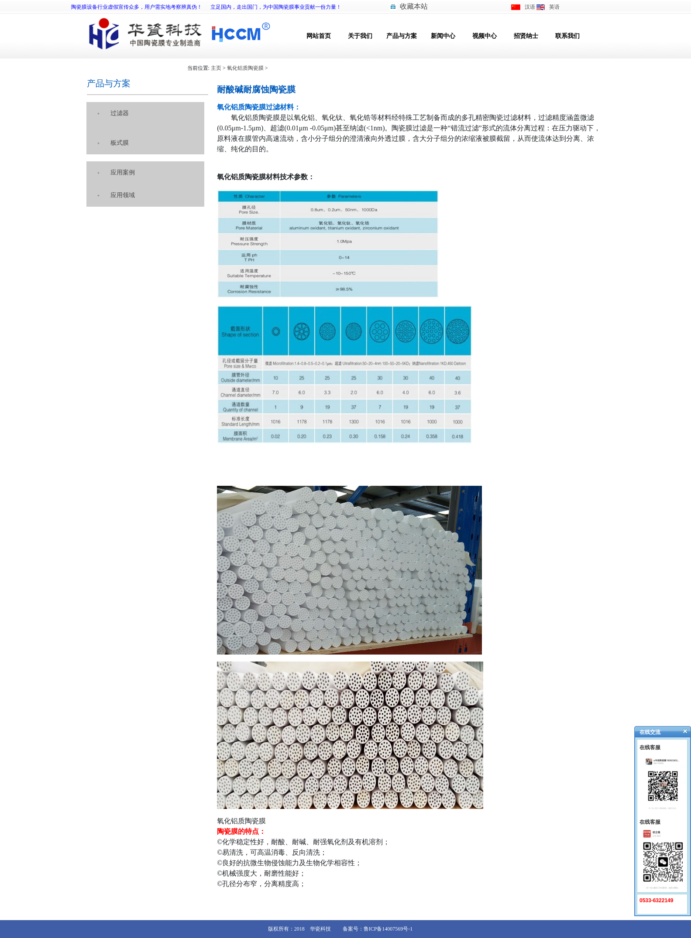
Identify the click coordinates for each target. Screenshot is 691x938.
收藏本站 (414, 6)
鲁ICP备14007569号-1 (388, 929)
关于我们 (360, 36)
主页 (216, 68)
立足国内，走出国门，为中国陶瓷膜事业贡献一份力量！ (275, 7)
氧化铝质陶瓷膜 (245, 68)
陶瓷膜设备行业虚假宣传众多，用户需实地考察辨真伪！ (136, 7)
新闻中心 (443, 36)
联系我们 (567, 36)
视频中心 (484, 36)
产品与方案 (401, 36)
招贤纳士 (526, 36)
